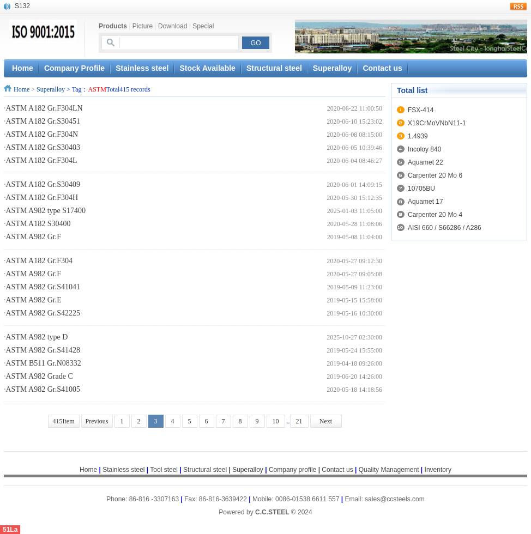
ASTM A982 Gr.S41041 (43, 287)
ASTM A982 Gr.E (34, 300)
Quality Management (389, 470)
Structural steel (274, 68)
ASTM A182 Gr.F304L (41, 160)
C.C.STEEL (273, 512)
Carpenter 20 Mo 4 (435, 215)
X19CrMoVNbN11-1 (437, 123)
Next (325, 421)
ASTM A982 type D (37, 337)
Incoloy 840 (424, 149)
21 (299, 421)
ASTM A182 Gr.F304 (39, 261)
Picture (142, 26)
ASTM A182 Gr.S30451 (43, 121)
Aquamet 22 (425, 162)
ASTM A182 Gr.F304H (42, 197)
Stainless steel (142, 68)
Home (21, 89)
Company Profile (74, 68)
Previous (97, 421)
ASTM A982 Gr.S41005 (43, 389)
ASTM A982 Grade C (39, 376)
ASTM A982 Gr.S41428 (43, 350)
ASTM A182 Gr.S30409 (43, 184)
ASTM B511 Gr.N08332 (43, 363)
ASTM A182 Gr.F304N (42, 134)
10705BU (421, 188)
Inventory (438, 470)
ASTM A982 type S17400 (46, 211)
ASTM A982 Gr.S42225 (43, 313)
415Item (64, 421)
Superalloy (332, 68)
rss (518, 6)
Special (203, 26)
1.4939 (418, 136)
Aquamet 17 (425, 201)
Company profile (295, 470)
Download (172, 26)
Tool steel (164, 470)
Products (113, 26)
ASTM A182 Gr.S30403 (43, 147)
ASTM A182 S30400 (38, 224)
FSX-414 (420, 110)
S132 (22, 6)
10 (276, 421)
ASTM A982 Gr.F (34, 237)
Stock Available (207, 68)
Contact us (382, 68)
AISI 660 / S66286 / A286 (444, 228)
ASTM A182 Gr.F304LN (44, 108)
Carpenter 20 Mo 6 (435, 175)
